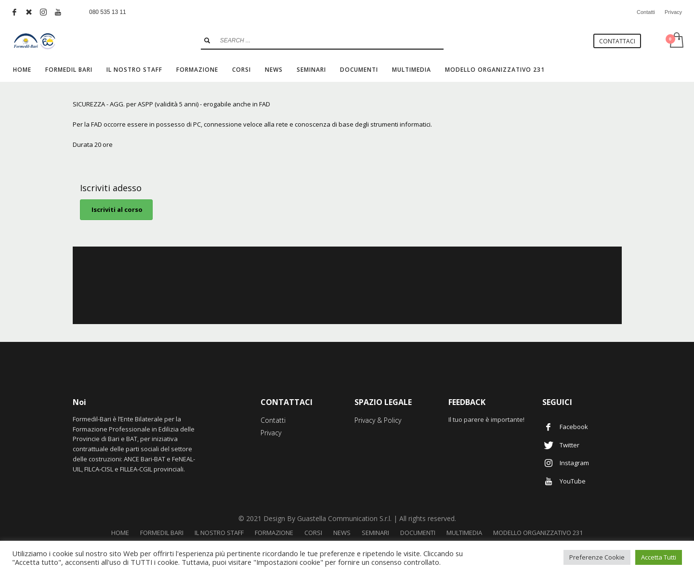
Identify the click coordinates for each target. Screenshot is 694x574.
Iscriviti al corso (116, 209)
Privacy (673, 12)
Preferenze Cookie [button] (597, 557)
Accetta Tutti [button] (658, 557)
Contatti (646, 12)
